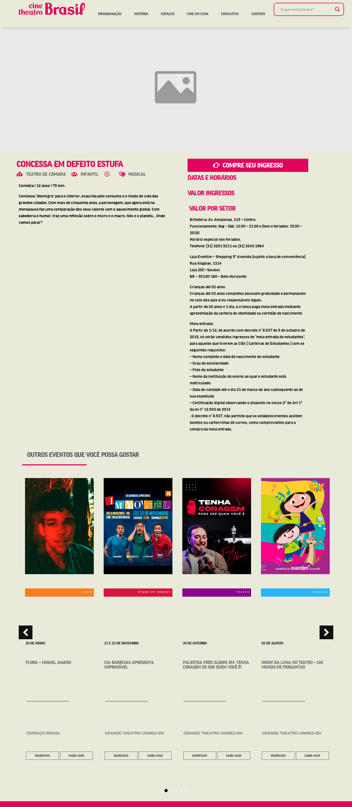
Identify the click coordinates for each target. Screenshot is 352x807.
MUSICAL (321, 592)
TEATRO (243, 592)
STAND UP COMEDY (154, 592)
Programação (110, 14)
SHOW (87, 592)
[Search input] (306, 9)
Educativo (230, 14)
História (141, 14)
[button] (25, 633)
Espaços (167, 14)
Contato (258, 14)
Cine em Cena (197, 14)
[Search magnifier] (337, 9)
